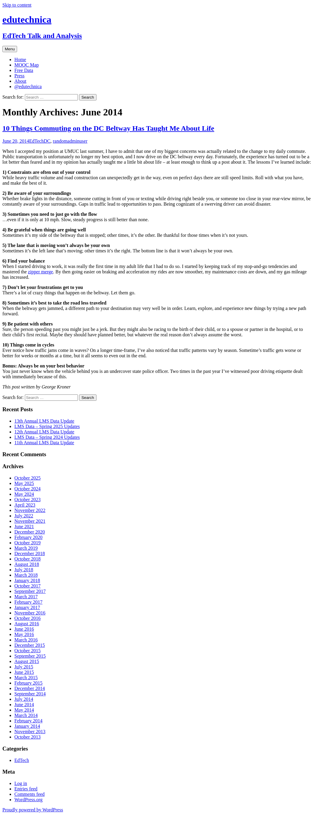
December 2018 (29, 553)
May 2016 (24, 634)
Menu (10, 49)
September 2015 (30, 656)
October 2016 (27, 618)
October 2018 (27, 558)
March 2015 (26, 677)
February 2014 (28, 720)
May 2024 (24, 494)
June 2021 (24, 526)
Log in (20, 783)
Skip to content (16, 4)
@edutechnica (28, 86)
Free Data (23, 70)
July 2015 (23, 666)
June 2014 (24, 704)
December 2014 (29, 688)
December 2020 (29, 531)
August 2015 (26, 661)
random (60, 141)
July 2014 (23, 699)
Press (19, 75)
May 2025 (24, 483)
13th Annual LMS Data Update (44, 421)
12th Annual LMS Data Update (44, 431)
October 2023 (27, 499)
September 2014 (30, 693)
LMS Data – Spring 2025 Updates (47, 426)
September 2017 (30, 591)
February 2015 (28, 683)
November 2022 (30, 510)
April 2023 (24, 504)
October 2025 (27, 477)
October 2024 (27, 488)
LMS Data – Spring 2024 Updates (47, 437)
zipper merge (40, 271)
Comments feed (29, 794)
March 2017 (26, 596)
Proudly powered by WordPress (32, 809)
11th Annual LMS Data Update (44, 442)
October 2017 (27, 585)
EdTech (36, 141)
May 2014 (24, 709)
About (20, 81)
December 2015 (29, 645)
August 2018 (26, 564)
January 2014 (27, 726)
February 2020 (28, 537)
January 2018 (27, 580)
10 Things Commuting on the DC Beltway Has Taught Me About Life (108, 128)
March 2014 (26, 715)
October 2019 (27, 542)
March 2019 (26, 548)
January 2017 (27, 607)
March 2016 (26, 639)
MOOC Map (26, 64)
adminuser (77, 141)
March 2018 (26, 575)
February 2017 (28, 602)
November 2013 (30, 731)
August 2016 (26, 623)
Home (20, 59)
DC (47, 141)
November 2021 (30, 521)
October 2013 (27, 736)
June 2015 (24, 672)
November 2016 (30, 612)
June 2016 (24, 629)
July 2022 (23, 515)
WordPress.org (28, 799)
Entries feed (25, 788)
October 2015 (27, 650)
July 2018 (23, 569)
